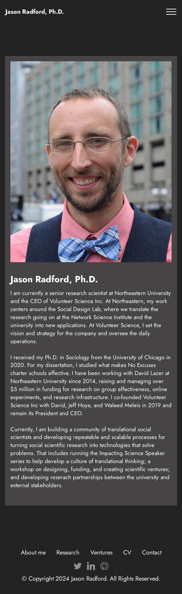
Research (68, 552)
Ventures (101, 552)
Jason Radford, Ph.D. (34, 12)
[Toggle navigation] (171, 11)
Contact (152, 552)
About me (33, 552)
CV (127, 552)
